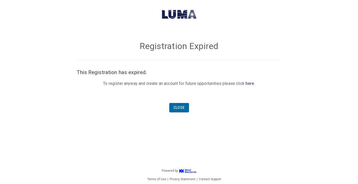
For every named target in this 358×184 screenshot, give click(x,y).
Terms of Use (156, 179)
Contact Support (210, 179)
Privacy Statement (182, 179)
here (249, 83)
